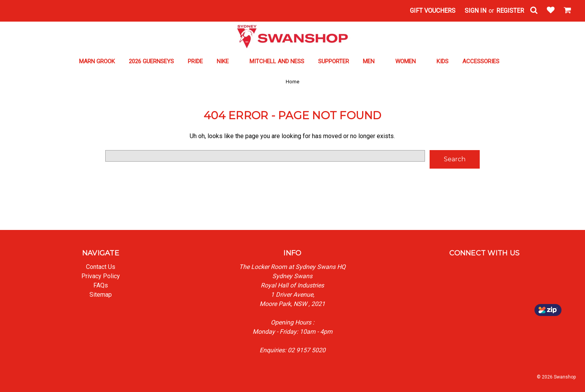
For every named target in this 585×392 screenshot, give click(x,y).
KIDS (442, 61)
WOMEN (409, 61)
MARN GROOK (97, 61)
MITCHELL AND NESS (277, 61)
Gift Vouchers (432, 10)
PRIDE (195, 61)
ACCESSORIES (484, 61)
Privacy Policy (100, 276)
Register (510, 10)
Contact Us (100, 266)
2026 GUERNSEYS (151, 61)
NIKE (226, 61)
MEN (372, 61)
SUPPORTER (333, 61)
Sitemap (100, 294)
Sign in (475, 10)
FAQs (100, 285)
